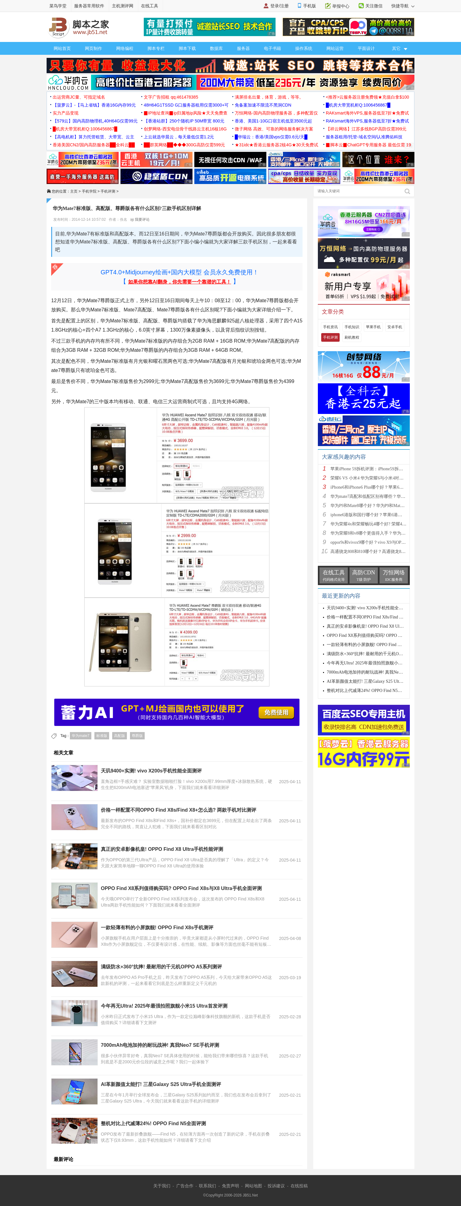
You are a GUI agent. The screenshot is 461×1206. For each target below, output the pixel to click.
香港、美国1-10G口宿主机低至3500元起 (273, 120)
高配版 (119, 736)
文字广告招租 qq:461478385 (171, 97)
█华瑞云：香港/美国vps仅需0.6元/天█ (271, 136)
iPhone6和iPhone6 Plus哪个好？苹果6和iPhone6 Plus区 (380, 487)
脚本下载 (187, 48)
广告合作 (184, 1185)
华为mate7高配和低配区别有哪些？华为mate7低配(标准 (382, 496)
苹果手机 (373, 327)
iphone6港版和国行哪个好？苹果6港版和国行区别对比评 (383, 515)
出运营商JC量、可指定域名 (79, 97)
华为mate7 (80, 736)
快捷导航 (402, 5)
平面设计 (366, 48)
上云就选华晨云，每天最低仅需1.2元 (179, 136)
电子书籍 (272, 48)
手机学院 (89, 191)
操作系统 (303, 48)
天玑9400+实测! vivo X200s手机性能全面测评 (151, 770)
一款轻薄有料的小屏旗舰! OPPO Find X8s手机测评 (157, 927)
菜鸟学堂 (58, 5)
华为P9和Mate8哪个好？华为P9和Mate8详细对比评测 (380, 505)
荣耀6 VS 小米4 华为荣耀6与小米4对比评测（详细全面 (381, 478)
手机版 (309, 5)
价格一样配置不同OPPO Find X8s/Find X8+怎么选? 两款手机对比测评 (178, 810)
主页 (74, 191)
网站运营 (335, 48)
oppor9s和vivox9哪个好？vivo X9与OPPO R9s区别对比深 (383, 542)
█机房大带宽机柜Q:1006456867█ (358, 105)
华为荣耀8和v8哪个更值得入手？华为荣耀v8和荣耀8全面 (384, 533)
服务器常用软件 (89, 5)
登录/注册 (279, 5)
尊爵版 (137, 736)
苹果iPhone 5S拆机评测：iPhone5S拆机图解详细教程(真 (382, 469)
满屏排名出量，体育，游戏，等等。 (269, 97)
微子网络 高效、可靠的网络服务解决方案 (274, 128)
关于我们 (161, 1185)
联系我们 (207, 1185)
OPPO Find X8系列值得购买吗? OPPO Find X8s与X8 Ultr (379, 635)
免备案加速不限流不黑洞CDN (263, 105)
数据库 (216, 48)
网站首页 (62, 48)
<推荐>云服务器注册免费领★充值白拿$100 (367, 97)
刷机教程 (352, 337)
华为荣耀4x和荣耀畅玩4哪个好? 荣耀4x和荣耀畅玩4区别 (383, 524)
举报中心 (340, 6)
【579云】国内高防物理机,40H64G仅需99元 (95, 120)
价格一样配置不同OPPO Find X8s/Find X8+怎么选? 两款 (379, 617)
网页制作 (93, 48)
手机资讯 (330, 327)
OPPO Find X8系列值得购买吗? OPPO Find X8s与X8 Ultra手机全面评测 (181, 888)
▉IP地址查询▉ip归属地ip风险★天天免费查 (185, 113)
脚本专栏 (156, 48)
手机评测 (108, 191)
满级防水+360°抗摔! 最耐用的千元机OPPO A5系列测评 (161, 966)
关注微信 (374, 5)
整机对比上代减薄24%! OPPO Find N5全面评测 (153, 1123)
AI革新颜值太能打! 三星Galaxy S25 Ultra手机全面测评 (161, 1084)
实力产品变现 (65, 113)
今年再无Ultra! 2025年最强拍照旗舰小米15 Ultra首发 (376, 663)
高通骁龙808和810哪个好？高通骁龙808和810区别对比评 (384, 551)
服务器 (243, 48)
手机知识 (352, 327)
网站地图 (253, 1185)
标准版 (101, 736)
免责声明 (230, 1185)
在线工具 (149, 5)
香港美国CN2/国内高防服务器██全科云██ (94, 144)
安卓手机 (394, 327)
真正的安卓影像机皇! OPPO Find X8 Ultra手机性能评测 (162, 849)
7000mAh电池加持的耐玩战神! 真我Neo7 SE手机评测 (160, 1045)
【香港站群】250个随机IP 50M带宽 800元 (184, 120)
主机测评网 (122, 5)
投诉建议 (276, 1185)
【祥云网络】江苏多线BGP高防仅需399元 (366, 128)
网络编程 (124, 48)
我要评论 (140, 219)
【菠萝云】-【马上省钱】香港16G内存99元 (94, 105)
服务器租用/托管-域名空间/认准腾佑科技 (364, 136)
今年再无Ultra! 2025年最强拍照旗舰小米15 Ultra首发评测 (164, 1006)
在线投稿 (299, 1185)
